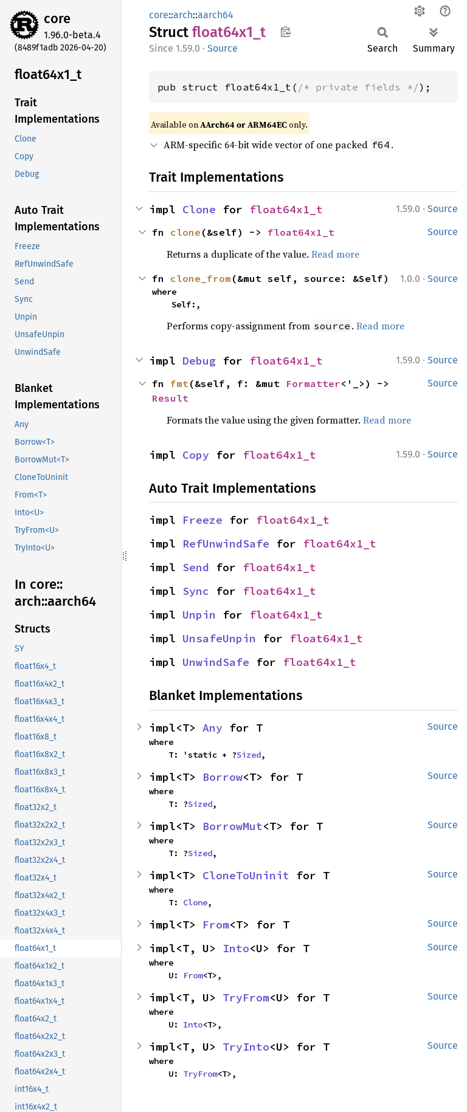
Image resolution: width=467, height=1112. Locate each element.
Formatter (313, 383)
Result (170, 398)
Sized (249, 754)
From (215, 925)
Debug (199, 361)
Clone (199, 209)
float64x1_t (286, 209)
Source (222, 48)
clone (185, 232)
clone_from (200, 278)
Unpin (199, 615)
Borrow (222, 777)
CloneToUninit (245, 875)
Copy (195, 455)
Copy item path (285, 31)
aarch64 (216, 15)
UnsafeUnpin (219, 638)
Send (195, 567)
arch (183, 15)
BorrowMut (232, 826)
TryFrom (246, 997)
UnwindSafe (215, 662)
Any (212, 728)
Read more (335, 254)
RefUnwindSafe (225, 544)
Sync (195, 591)
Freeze (202, 520)
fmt (179, 383)
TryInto (246, 1047)
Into (236, 948)
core (57, 18)
